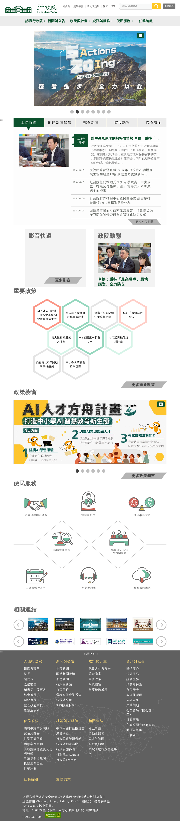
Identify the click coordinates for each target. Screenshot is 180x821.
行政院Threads (66, 760)
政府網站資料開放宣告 (90, 797)
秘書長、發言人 (35, 689)
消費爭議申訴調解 (36, 728)
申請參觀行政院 (35, 758)
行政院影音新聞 (67, 744)
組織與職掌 (32, 668)
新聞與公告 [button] (56, 21)
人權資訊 (132, 700)
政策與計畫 (98, 661)
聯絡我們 (65, 797)
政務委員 (30, 684)
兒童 (105, 6)
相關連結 (96, 721)
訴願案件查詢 (33, 744)
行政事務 (132, 719)
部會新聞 (62, 679)
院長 (27, 674)
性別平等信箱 (33, 738)
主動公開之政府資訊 (140, 725)
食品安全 (132, 689)
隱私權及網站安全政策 (41, 797)
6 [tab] (103, 471)
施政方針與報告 (100, 668)
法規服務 (132, 674)
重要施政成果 (98, 689)
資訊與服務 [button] (101, 21)
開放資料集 (134, 730)
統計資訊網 (96, 744)
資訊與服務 (135, 661)
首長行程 (62, 689)
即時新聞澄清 (65, 674)
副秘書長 (30, 700)
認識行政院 (33, 661)
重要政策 (95, 679)
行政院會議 (64, 684)
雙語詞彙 (63, 779)
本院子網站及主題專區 (103, 751)
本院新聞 (62, 668)
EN (113, 6)
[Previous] (39, 70)
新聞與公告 (65, 661)
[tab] (29, 122)
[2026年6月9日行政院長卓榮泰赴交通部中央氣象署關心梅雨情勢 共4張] (44, 150)
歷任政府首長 (33, 705)
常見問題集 (93, 6)
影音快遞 (62, 733)
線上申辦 (95, 728)
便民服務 (31, 721)
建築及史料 (32, 710)
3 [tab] (87, 471)
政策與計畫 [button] (79, 21)
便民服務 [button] (124, 21)
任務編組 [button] (146, 21)
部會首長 (30, 695)
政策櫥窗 (95, 684)
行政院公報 (64, 700)
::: (58, 6)
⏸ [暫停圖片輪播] (140, 36)
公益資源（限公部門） (139, 712)
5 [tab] (98, 471)
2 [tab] (82, 471)
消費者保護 (134, 684)
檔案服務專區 (33, 763)
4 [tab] (92, 471)
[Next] (141, 70)
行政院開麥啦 (65, 749)
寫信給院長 (32, 733)
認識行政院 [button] (34, 21)
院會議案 (95, 674)
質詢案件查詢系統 (69, 695)
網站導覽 (78, 6)
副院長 (28, 679)
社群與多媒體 (67, 721)
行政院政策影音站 (69, 738)
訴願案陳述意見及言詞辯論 (38, 751)
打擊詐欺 (30, 768)
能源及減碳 (134, 695)
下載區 (131, 735)
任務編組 (31, 779)
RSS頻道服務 (65, 705)
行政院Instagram (67, 754)
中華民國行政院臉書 (70, 728)
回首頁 (66, 6)
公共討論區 (96, 738)
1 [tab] (77, 471)
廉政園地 (132, 705)
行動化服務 (96, 733)
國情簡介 (132, 668)
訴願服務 (132, 679)
